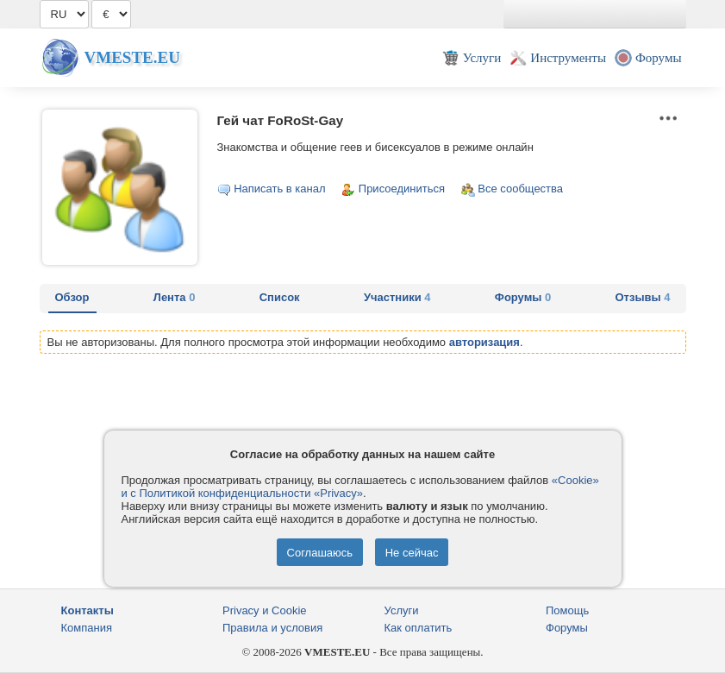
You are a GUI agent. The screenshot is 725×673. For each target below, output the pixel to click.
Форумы (523, 297)
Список (279, 297)
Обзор (72, 297)
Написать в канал (279, 188)
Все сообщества (520, 188)
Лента (174, 297)
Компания (87, 627)
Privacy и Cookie (264, 610)
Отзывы (643, 297)
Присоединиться (402, 188)
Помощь (567, 610)
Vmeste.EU (132, 57)
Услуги (401, 610)
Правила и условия (272, 627)
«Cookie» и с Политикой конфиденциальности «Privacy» (360, 487)
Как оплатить (418, 627)
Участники (397, 297)
